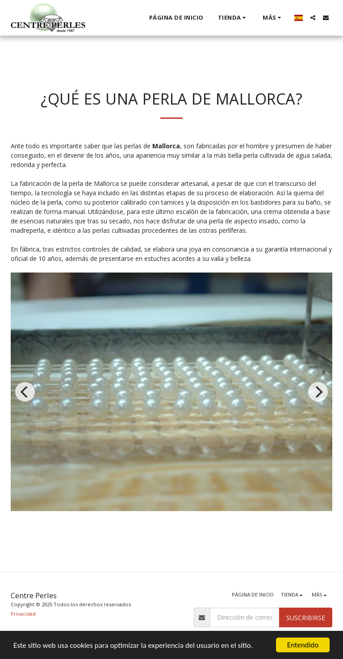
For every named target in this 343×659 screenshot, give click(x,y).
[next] (318, 392)
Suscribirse (305, 617)
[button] (313, 18)
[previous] (25, 392)
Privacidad (23, 613)
